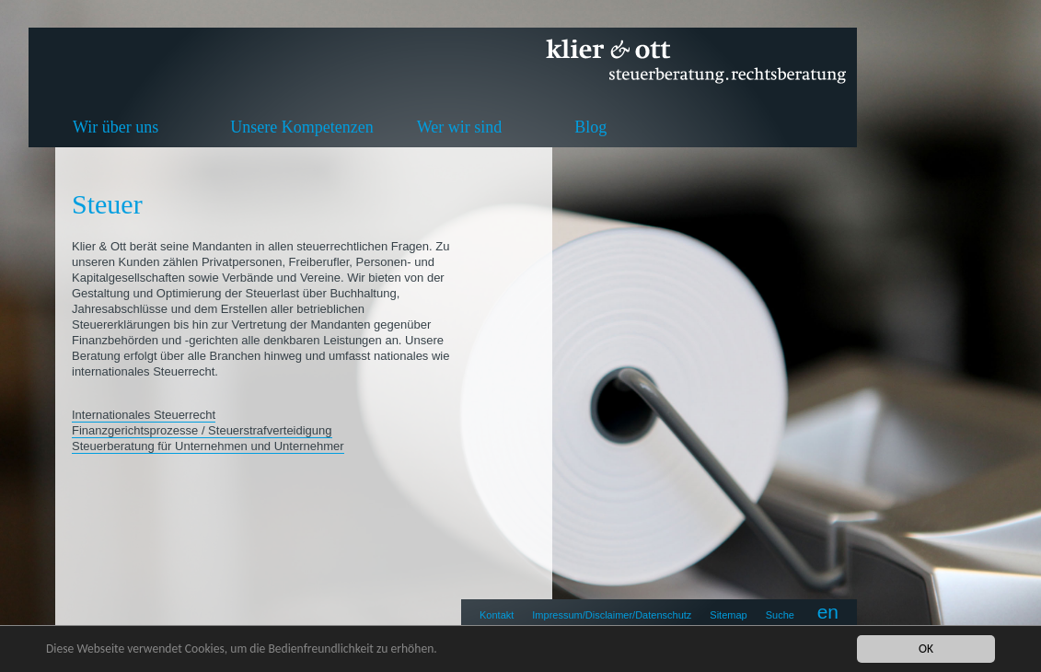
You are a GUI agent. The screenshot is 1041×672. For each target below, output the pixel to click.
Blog (590, 127)
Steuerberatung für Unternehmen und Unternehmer (208, 446)
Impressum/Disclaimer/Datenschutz (611, 614)
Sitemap (728, 614)
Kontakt (497, 614)
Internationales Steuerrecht (143, 415)
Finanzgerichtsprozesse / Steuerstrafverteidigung (202, 430)
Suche (780, 614)
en (828, 611)
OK (926, 648)
